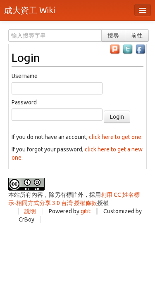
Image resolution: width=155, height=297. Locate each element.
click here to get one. (116, 137)
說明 (30, 211)
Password (24, 102)
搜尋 (113, 35)
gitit (86, 211)
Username (25, 76)
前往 (137, 35)
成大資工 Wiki (29, 10)
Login (26, 57)
